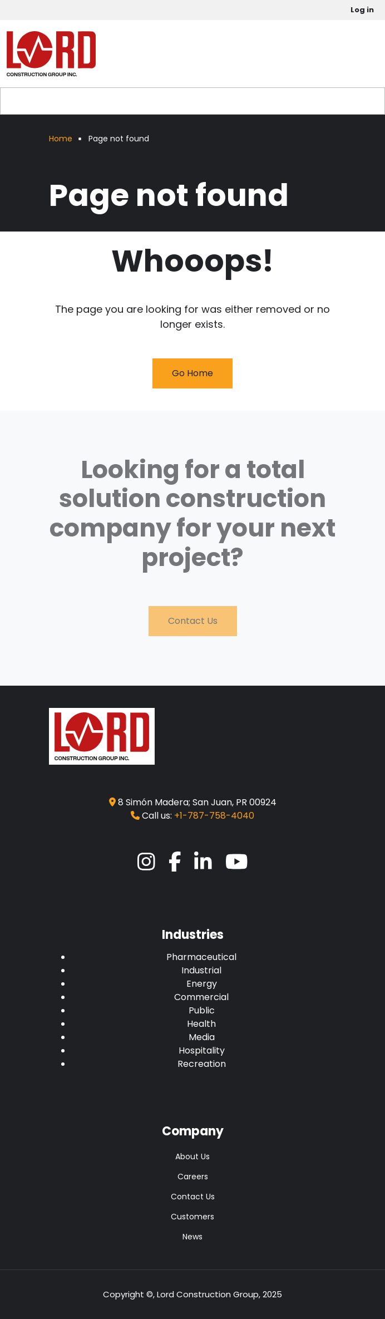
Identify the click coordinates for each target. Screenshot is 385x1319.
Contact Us (193, 620)
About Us (192, 1156)
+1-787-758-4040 (214, 815)
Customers (192, 1216)
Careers (192, 1176)
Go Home (192, 373)
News (192, 1236)
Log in (362, 9)
